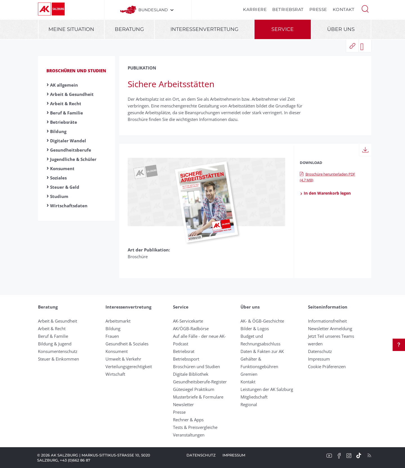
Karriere (255, 9)
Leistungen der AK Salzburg (266, 389)
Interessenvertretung (204, 29)
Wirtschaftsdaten (68, 205)
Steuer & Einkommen (58, 359)
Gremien (248, 374)
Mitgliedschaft (253, 397)
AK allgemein (64, 85)
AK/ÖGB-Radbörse (191, 328)
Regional (248, 404)
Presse (318, 9)
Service (282, 29)
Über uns (341, 29)
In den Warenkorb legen (325, 193)
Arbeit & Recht (65, 103)
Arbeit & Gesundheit (72, 94)
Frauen (112, 336)
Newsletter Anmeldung (330, 328)
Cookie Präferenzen (327, 366)
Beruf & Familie (66, 113)
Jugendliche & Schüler (73, 159)
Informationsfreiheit (327, 321)
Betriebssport (186, 359)
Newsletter (183, 404)
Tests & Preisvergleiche (195, 427)
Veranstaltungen (188, 435)
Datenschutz (320, 351)
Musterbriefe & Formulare (198, 397)
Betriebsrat (288, 9)
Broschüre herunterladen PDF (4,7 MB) (327, 177)
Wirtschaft (115, 374)
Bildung (58, 131)
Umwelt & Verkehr (123, 359)
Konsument (62, 168)
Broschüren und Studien (76, 70)
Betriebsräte (63, 122)
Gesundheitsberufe (70, 150)
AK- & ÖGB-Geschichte (262, 321)
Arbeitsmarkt (117, 321)
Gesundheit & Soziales (126, 343)
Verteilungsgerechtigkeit (128, 366)
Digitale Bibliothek (190, 374)
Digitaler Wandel (68, 140)
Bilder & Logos (254, 328)
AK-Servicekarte (188, 321)
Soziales (58, 178)
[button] (365, 8)
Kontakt (344, 9)
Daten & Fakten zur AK (262, 351)
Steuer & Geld (64, 187)
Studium (59, 196)
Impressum (319, 359)
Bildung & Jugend (54, 343)
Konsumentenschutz (57, 351)
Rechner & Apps (188, 419)
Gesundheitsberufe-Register (200, 381)
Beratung (129, 29)
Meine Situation (71, 29)
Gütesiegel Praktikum (193, 389)
